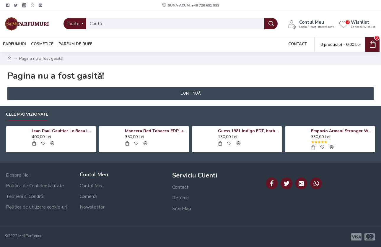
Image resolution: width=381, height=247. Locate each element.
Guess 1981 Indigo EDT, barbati (249, 131)
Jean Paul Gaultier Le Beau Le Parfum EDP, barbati (63, 131)
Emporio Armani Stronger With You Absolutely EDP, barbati (342, 131)
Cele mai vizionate (27, 114)
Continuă (190, 93)
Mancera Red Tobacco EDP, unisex (156, 131)
